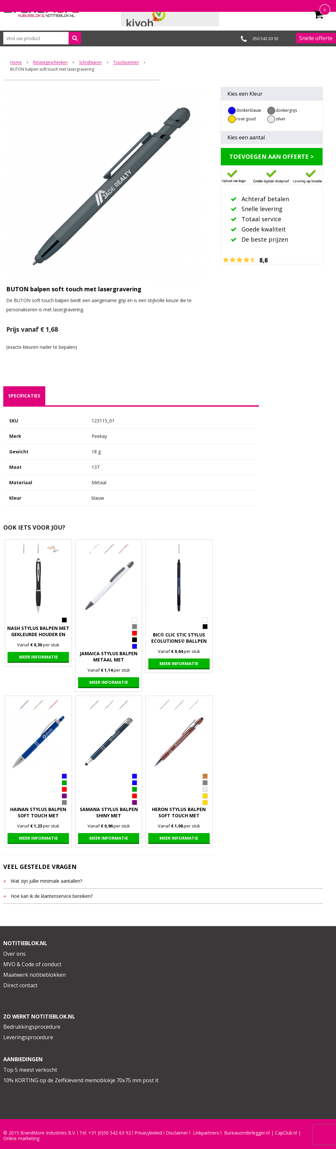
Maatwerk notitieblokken (34, 974)
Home (16, 62)
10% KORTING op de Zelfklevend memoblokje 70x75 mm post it (80, 1080)
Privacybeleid (148, 1133)
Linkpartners (206, 1133)
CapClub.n (285, 1133)
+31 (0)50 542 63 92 (109, 1133)
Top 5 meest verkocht (30, 1069)
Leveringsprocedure (28, 1037)
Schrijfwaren (90, 62)
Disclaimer (177, 1133)
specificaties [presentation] (24, 396)
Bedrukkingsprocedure (31, 1026)
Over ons (14, 953)
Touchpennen (126, 62)
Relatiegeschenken (50, 62)
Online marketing (21, 1138)
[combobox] (42, 38)
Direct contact (20, 985)
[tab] (24, 395)
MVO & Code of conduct (32, 964)
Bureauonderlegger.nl (247, 1133)
